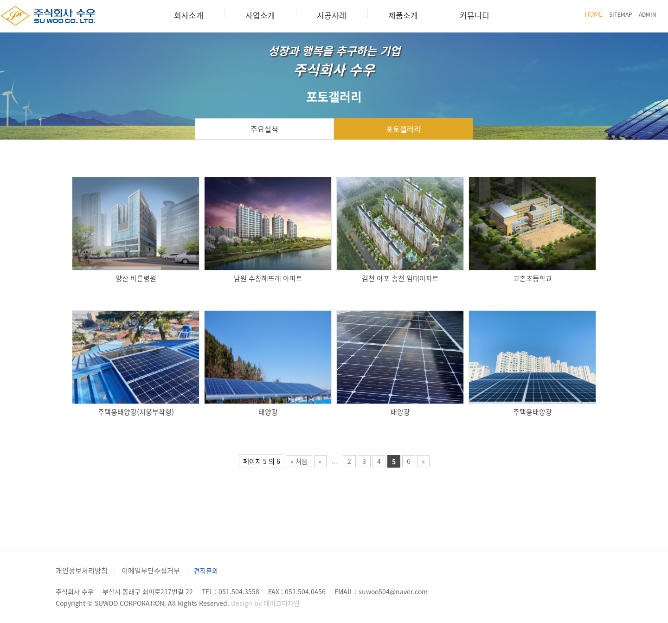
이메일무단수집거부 (151, 570)
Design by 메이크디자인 (265, 603)
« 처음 (299, 461)
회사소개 (189, 15)
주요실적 (264, 129)
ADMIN (647, 14)
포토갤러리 (403, 129)
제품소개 (403, 15)
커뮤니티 (474, 15)
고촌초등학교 (532, 278)
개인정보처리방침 (82, 570)
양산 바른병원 (136, 278)
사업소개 (260, 15)
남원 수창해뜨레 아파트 (268, 278)
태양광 (268, 412)
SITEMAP (620, 14)
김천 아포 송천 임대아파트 (400, 278)
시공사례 (332, 15)
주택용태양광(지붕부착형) (136, 412)
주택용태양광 (532, 412)
